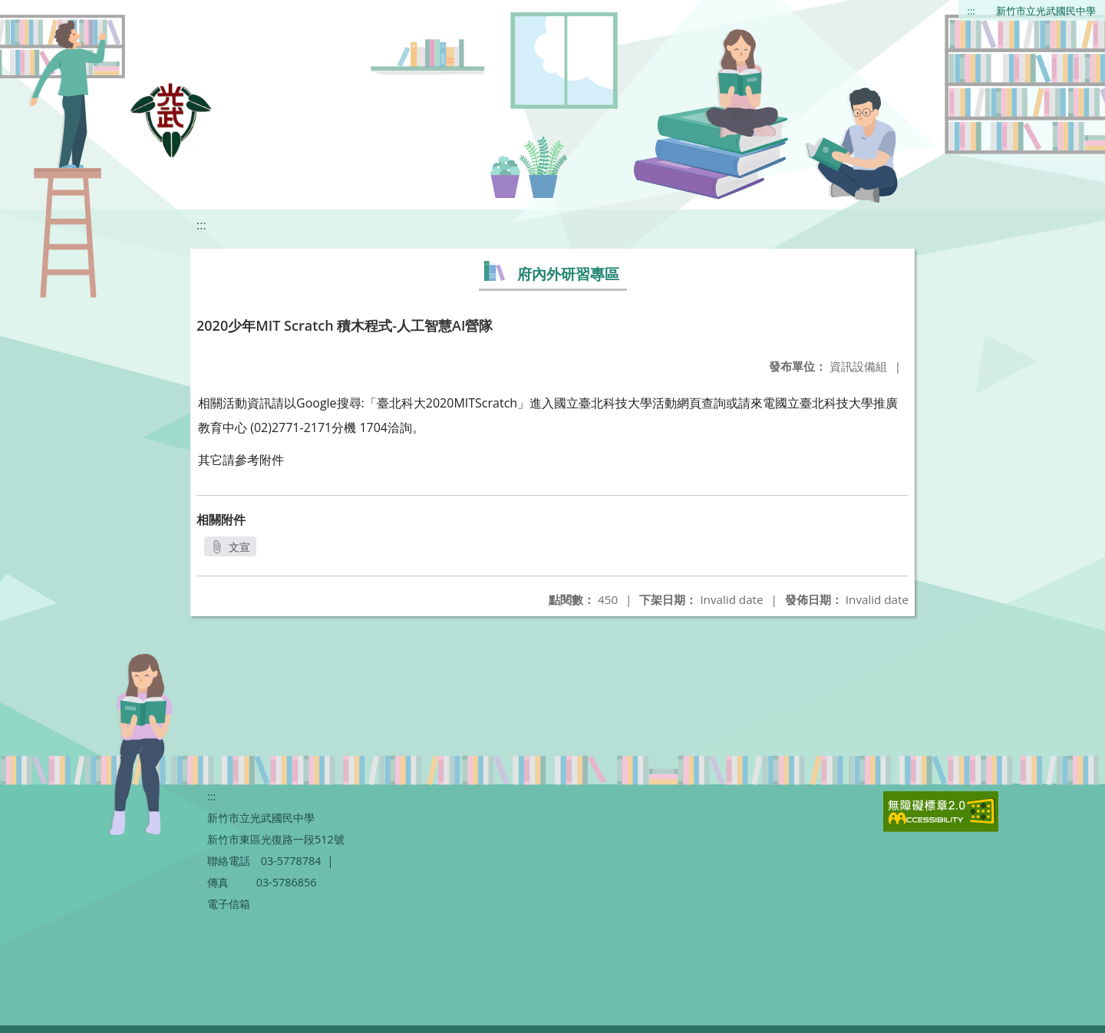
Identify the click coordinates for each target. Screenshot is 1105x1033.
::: (971, 11)
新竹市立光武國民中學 (1046, 11)
